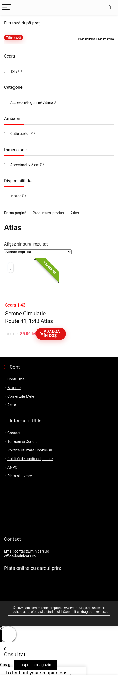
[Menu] (6, 7)
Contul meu (16, 379)
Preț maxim (105, 39)
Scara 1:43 (15, 305)
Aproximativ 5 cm (25, 165)
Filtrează (13, 37)
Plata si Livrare (19, 476)
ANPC (12, 467)
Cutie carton (20, 133)
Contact (13, 433)
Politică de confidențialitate (30, 459)
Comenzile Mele (20, 396)
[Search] (109, 7)
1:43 (14, 71)
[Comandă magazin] (38, 251)
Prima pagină (15, 213)
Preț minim (86, 39)
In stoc (16, 196)
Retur (11, 405)
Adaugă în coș (50, 333)
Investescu (101, 612)
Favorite (14, 388)
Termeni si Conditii (23, 441)
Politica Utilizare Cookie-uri (29, 450)
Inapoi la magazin (35, 664)
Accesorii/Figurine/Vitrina (31, 102)
